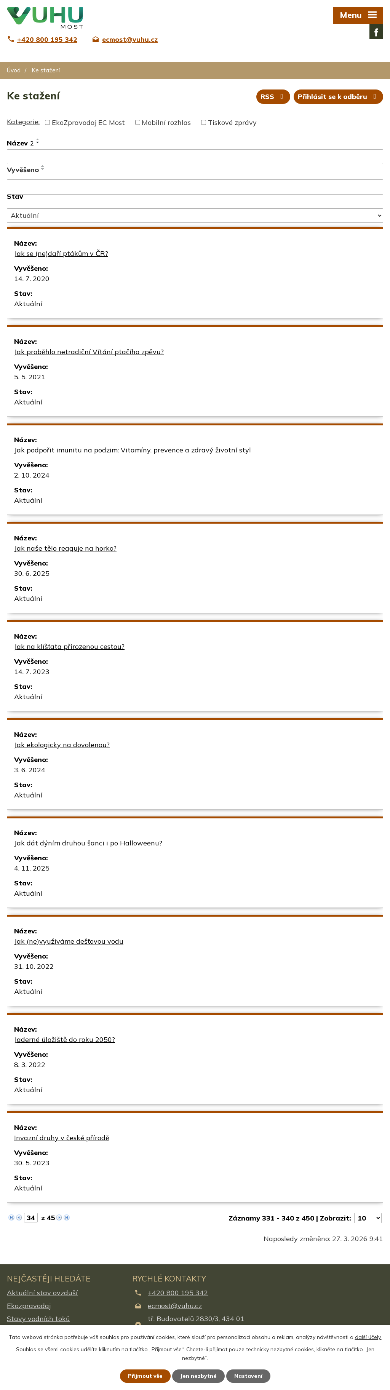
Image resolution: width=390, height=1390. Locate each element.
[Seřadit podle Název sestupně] (38, 142)
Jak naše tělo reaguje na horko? (65, 548)
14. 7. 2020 (32, 278)
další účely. (368, 1337)
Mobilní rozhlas (166, 122)
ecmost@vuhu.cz (175, 1305)
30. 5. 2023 (32, 1162)
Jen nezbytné (198, 1375)
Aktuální (28, 303)
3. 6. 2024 (29, 769)
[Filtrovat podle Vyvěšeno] (195, 187)
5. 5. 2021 (29, 376)
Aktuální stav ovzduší (42, 1292)
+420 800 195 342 (178, 1292)
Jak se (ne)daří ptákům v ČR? (61, 253)
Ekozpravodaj (29, 1305)
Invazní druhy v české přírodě (61, 1137)
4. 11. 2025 (32, 868)
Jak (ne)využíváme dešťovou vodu (68, 941)
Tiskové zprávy (232, 122)
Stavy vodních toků (38, 1318)
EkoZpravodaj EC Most (88, 122)
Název (20, 143)
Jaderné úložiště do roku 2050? (64, 1039)
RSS (273, 96)
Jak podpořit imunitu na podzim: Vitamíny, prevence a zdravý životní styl (132, 450)
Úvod (14, 70)
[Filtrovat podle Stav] (195, 215)
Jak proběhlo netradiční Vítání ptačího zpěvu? (89, 351)
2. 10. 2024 (32, 475)
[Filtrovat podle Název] (195, 157)
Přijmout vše (145, 1375)
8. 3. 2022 (29, 1064)
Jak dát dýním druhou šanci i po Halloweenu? (88, 843)
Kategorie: (23, 121)
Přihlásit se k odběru (338, 96)
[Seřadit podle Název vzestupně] (38, 139)
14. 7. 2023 (32, 671)
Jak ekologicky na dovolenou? (62, 744)
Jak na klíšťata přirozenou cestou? (69, 646)
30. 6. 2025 (32, 573)
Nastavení (248, 1375)
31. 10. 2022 (34, 966)
